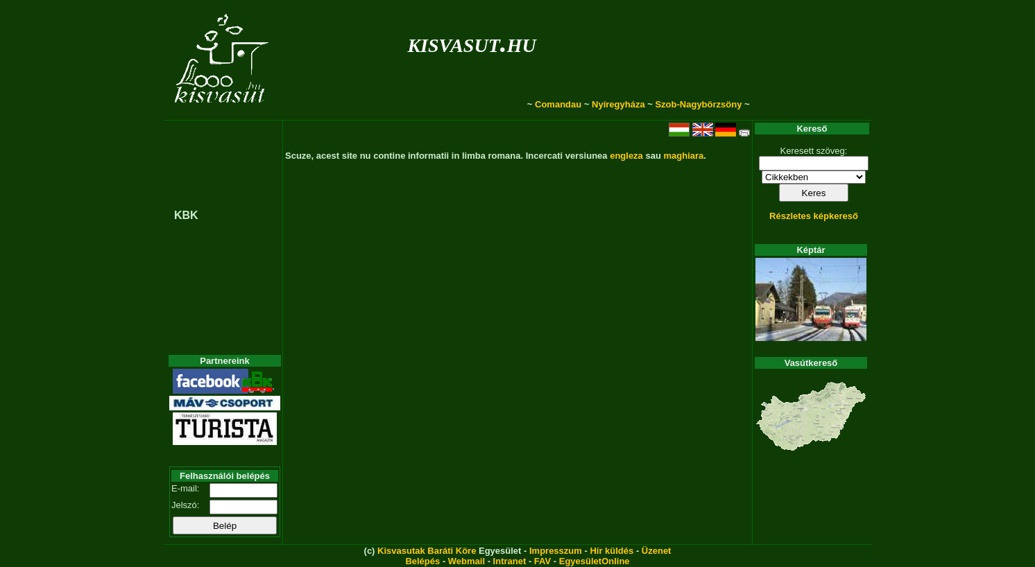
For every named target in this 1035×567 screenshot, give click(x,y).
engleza (626, 155)
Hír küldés (611, 551)
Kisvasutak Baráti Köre (426, 551)
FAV (542, 561)
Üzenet (657, 551)
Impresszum (555, 551)
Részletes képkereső (813, 216)
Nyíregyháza (618, 104)
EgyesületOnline (594, 561)
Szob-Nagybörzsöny (698, 104)
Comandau (558, 104)
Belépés (422, 561)
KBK (186, 215)
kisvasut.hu (471, 42)
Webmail (466, 561)
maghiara (683, 155)
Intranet (510, 561)
